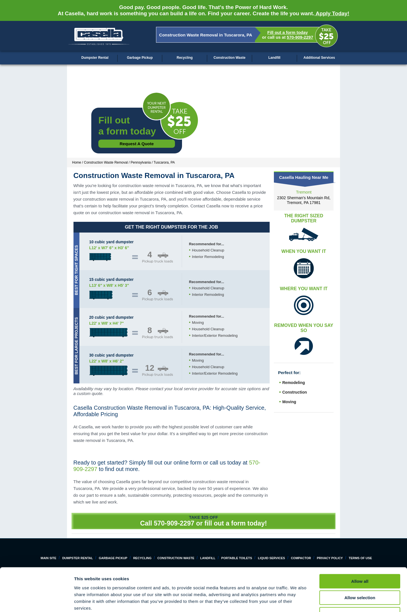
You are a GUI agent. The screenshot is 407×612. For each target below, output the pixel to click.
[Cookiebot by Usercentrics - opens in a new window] (36, 601)
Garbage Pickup (140, 58)
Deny (360, 576)
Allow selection (359, 559)
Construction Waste (230, 58)
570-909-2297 (300, 37)
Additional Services (319, 58)
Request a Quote (137, 143)
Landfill (274, 58)
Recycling (185, 58)
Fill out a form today (287, 32)
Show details (296, 600)
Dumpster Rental (95, 58)
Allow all (360, 543)
